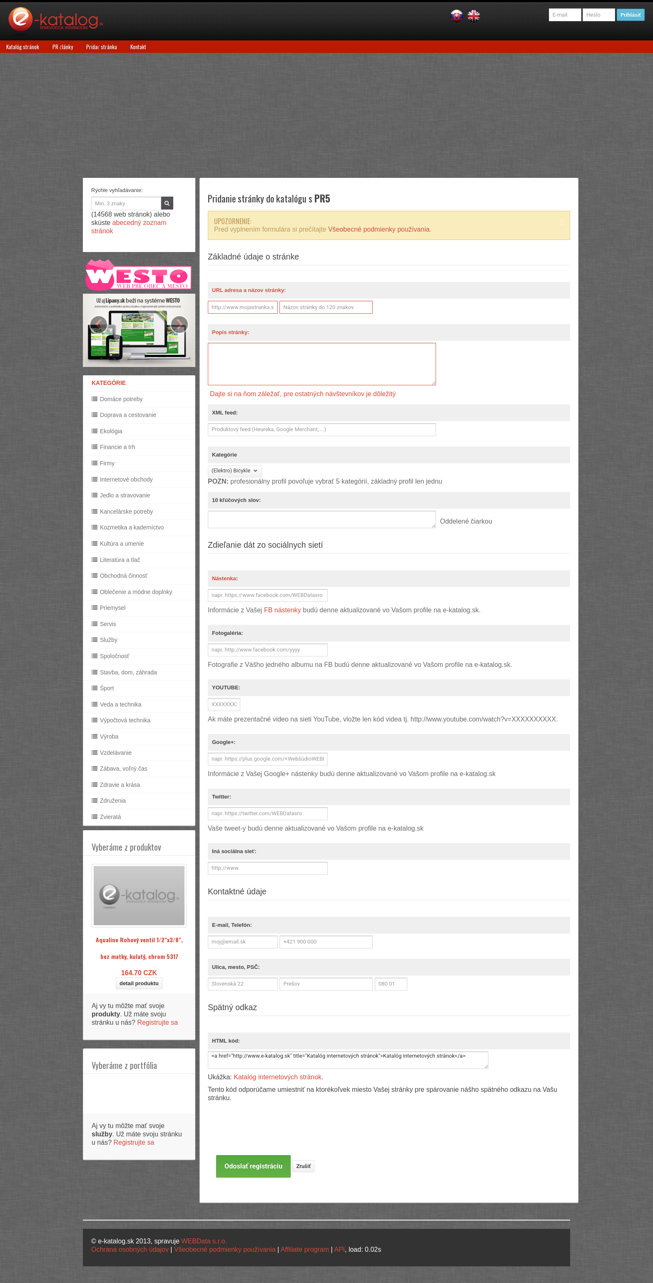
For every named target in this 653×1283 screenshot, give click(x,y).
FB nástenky (282, 610)
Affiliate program (305, 1249)
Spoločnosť (111, 656)
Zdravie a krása (116, 784)
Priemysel (108, 607)
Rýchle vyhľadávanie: (117, 190)
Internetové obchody (122, 479)
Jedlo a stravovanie (121, 495)
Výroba (105, 736)
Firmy (103, 463)
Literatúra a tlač (116, 560)
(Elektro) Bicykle (235, 470)
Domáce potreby (117, 399)
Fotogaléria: (227, 633)
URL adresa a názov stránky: (249, 290)
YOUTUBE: (226, 687)
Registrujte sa (157, 1022)
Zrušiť (303, 1166)
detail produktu (139, 983)
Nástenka (224, 578)
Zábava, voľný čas (119, 768)
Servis (104, 624)
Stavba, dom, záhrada (124, 672)
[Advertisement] (326, 115)
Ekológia (107, 431)
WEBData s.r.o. (204, 1241)
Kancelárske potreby (122, 511)
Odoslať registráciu (253, 1166)
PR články (62, 46)
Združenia (109, 800)
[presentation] (279, 1139)
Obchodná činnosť (119, 575)
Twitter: (221, 797)
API (339, 1249)
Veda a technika (117, 704)
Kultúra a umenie (118, 543)
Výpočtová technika (121, 720)
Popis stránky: (230, 332)
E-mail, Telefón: (232, 925)
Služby (104, 640)
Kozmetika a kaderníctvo (128, 527)
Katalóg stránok (22, 46)
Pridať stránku (101, 46)
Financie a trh (113, 447)
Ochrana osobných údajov (130, 1249)
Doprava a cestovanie (124, 415)
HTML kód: (226, 1041)
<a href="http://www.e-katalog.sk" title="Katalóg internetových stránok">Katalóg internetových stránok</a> (348, 1060)
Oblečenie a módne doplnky (132, 592)
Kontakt (138, 46)
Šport (103, 688)
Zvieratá (106, 817)
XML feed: (225, 412)
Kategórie (224, 455)
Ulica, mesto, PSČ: (236, 967)
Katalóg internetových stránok (278, 1077)
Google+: (224, 742)
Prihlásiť (631, 15)
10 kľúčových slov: (236, 500)
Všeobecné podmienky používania (379, 229)
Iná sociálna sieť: (234, 851)
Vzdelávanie (112, 752)
